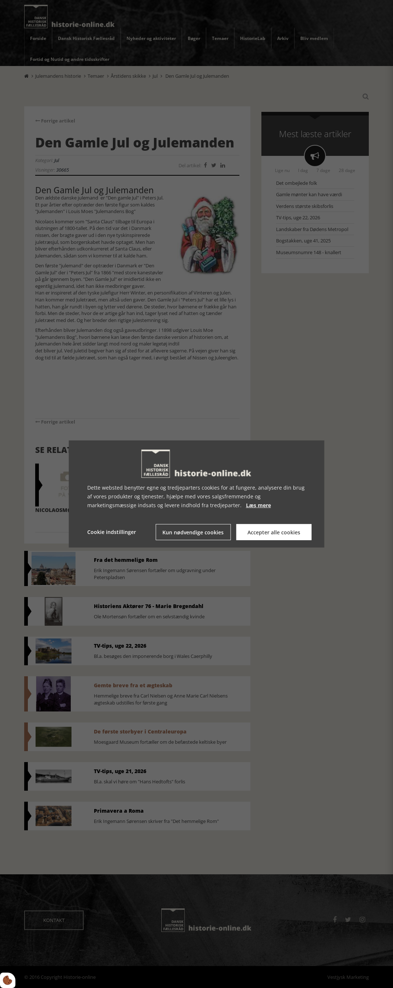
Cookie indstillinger (111, 531)
